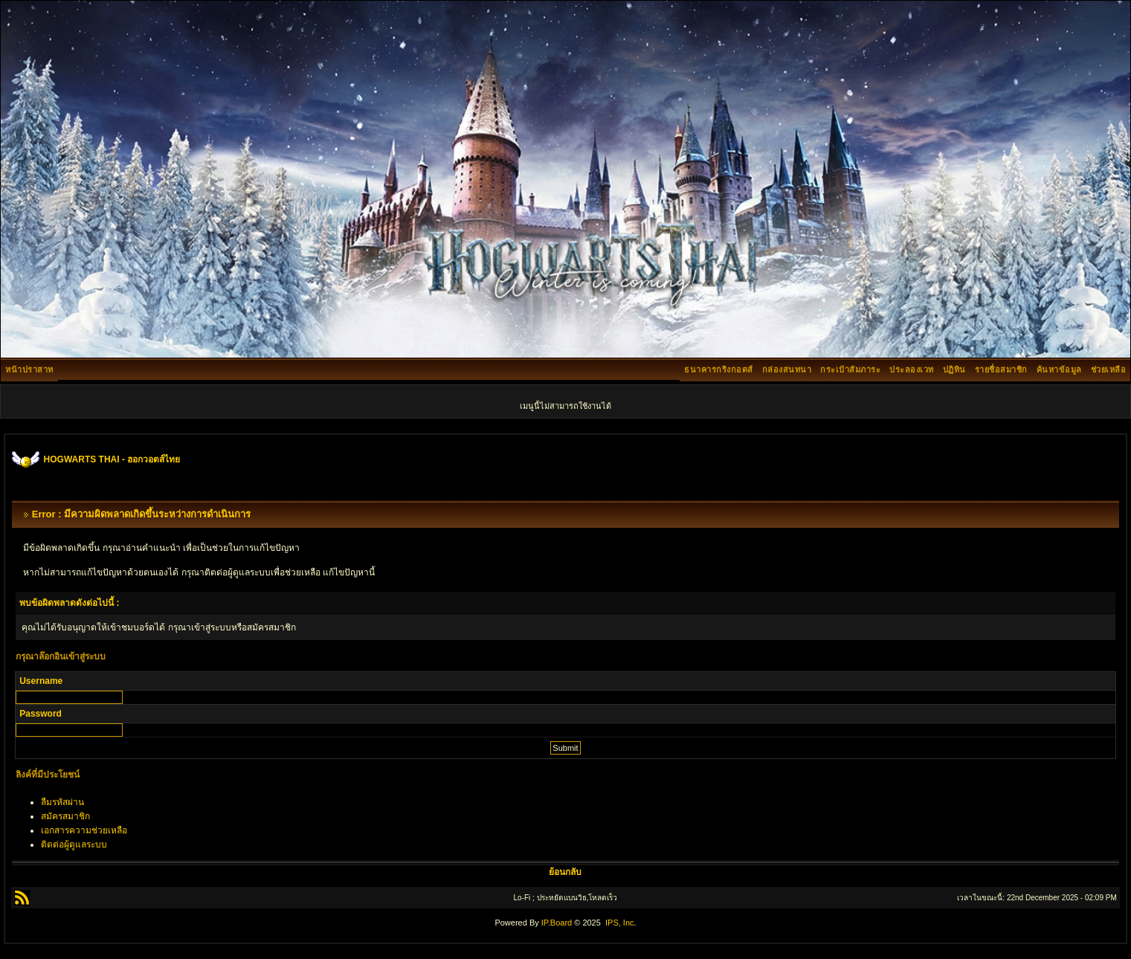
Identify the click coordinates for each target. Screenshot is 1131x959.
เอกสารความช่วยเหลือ (84, 830)
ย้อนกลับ (565, 872)
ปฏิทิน (954, 369)
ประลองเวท (911, 369)
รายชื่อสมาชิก (1001, 369)
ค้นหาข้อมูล (1059, 369)
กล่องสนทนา (787, 369)
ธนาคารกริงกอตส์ (718, 369)
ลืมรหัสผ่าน (62, 802)
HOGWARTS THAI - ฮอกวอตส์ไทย (112, 459)
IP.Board (556, 922)
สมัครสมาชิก (65, 816)
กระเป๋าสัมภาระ (850, 369)
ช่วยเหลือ (1109, 369)
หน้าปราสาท (29, 369)
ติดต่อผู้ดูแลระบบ (74, 844)
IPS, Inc (619, 922)
